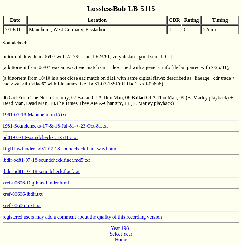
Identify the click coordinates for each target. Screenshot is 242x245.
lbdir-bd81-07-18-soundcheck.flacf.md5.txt (46, 160)
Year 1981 (121, 228)
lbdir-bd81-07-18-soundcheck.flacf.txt (41, 171)
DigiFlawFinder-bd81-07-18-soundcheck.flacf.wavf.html (60, 148)
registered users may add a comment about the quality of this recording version (82, 216)
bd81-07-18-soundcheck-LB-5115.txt (40, 137)
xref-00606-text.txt (22, 205)
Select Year (121, 233)
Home (121, 239)
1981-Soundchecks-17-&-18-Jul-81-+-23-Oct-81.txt (55, 126)
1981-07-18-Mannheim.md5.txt (34, 114)
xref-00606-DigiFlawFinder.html (36, 182)
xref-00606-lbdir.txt (23, 194)
